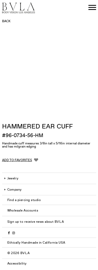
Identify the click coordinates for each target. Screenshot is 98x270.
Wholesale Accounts (22, 210)
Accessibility (17, 263)
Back (6, 21)
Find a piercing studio (24, 200)
